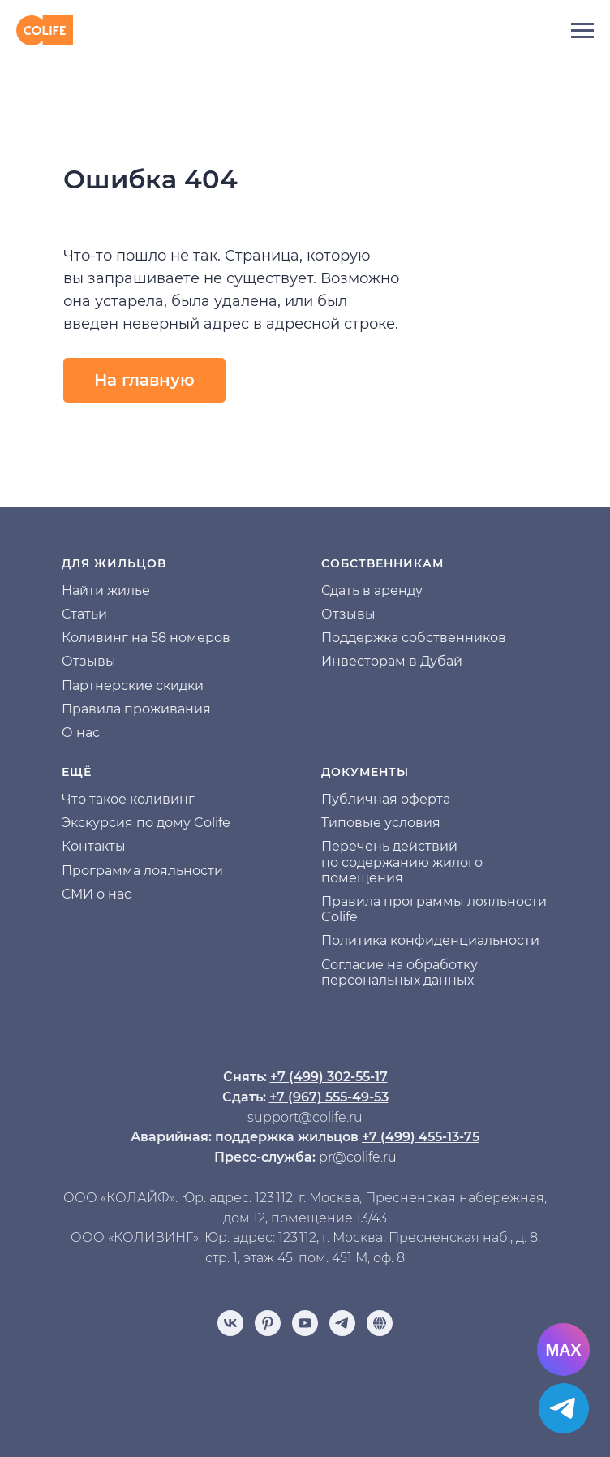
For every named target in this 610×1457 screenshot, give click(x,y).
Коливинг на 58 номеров (146, 637)
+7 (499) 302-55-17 (329, 1076)
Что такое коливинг (128, 799)
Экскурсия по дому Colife (146, 822)
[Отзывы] (380, 1323)
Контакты (94, 846)
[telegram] (342, 1323)
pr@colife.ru (358, 1157)
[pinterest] (268, 1323)
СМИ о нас (96, 894)
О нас (81, 732)
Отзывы (89, 661)
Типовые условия (380, 822)
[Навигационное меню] (582, 31)
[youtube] (305, 1323)
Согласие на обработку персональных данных (399, 972)
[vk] (230, 1323)
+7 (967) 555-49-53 (329, 1097)
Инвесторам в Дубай (391, 661)
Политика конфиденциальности (430, 940)
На (70, 590)
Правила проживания (136, 709)
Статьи (84, 614)
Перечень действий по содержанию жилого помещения (402, 861)
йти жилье (114, 590)
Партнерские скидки (133, 685)
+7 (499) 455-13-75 (420, 1136)
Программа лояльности (142, 870)
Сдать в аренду (372, 590)
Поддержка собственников (413, 637)
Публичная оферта (385, 799)
